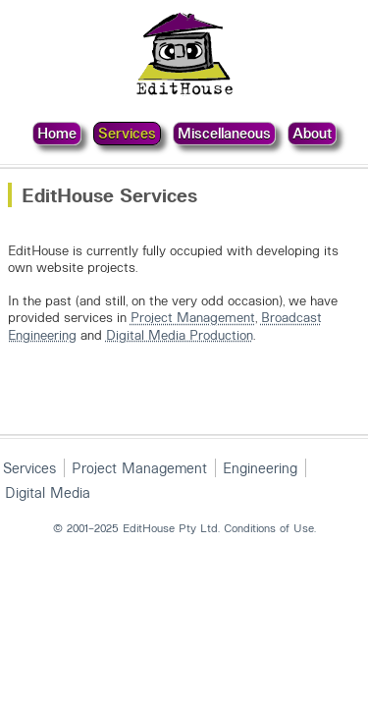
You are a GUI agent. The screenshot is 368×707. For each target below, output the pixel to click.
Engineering (260, 467)
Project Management (193, 316)
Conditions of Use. (270, 527)
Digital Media (47, 492)
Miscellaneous (224, 132)
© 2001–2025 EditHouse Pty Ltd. (136, 527)
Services (127, 132)
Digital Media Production (179, 334)
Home (57, 132)
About (312, 132)
